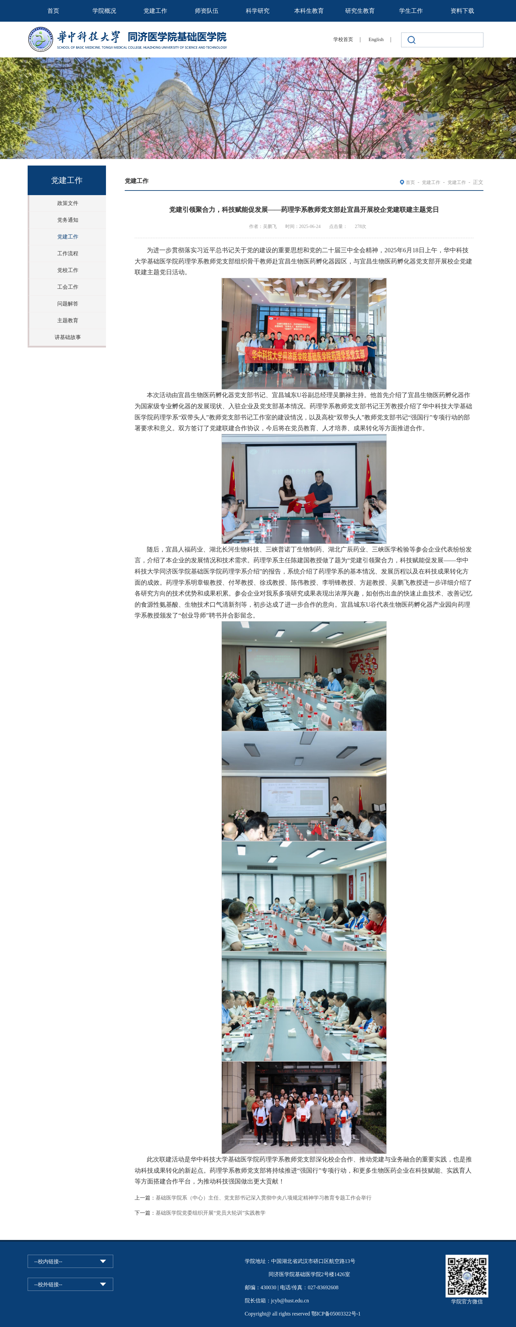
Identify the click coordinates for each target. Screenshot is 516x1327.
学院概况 (104, 11)
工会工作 (67, 287)
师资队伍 (207, 11)
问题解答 (67, 303)
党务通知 (67, 220)
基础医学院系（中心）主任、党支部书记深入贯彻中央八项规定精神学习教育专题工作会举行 (264, 1198)
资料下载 (462, 11)
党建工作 (155, 11)
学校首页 (343, 39)
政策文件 (67, 203)
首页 (53, 11)
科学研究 (258, 11)
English (376, 39)
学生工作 (411, 11)
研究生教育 (360, 11)
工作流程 (67, 253)
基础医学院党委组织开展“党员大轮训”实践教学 (211, 1213)
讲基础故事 (68, 337)
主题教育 (67, 320)
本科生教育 (309, 11)
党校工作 (67, 270)
